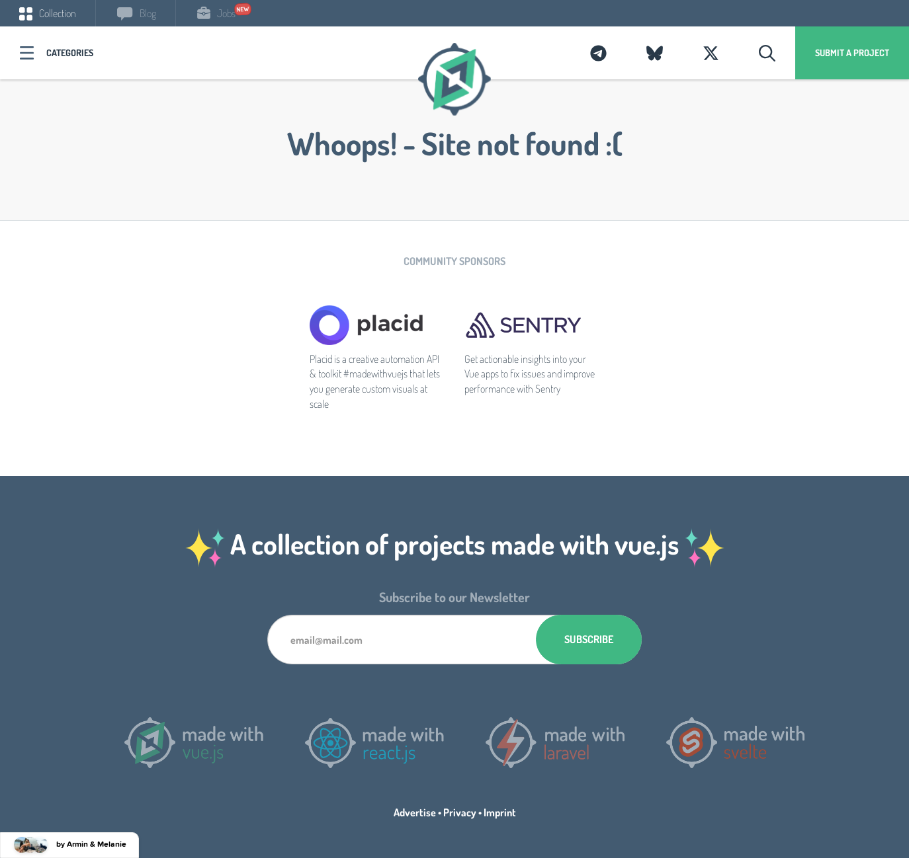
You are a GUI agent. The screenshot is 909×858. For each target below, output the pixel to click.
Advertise (415, 812)
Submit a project (852, 52)
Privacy (459, 812)
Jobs (216, 13)
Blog (136, 13)
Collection (47, 13)
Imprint (500, 812)
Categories (69, 52)
